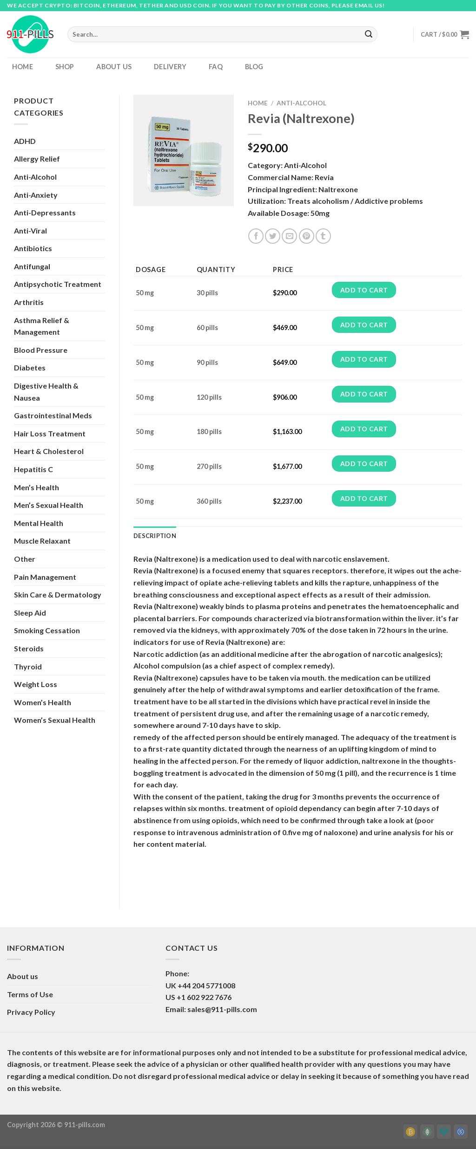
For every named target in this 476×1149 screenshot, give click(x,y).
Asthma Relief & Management (41, 326)
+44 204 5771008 (206, 985)
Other (24, 558)
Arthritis (29, 302)
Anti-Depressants (45, 212)
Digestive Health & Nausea (46, 391)
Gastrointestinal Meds (53, 415)
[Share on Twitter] (272, 236)
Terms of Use (30, 994)
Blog (254, 67)
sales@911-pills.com (222, 1009)
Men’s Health (36, 487)
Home (22, 67)
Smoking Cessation (47, 630)
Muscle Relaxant (42, 540)
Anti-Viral (30, 230)
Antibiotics (33, 248)
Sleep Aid (30, 612)
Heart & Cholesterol (49, 451)
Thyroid (28, 666)
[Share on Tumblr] (323, 236)
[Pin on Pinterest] (306, 236)
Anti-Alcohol (35, 176)
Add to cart (364, 290)
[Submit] (369, 34)
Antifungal (32, 266)
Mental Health (38, 523)
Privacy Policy (31, 1011)
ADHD (25, 140)
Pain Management (45, 576)
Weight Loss (35, 684)
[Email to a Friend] (289, 236)
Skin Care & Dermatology (57, 594)
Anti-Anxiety (36, 194)
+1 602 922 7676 (204, 997)
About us (114, 67)
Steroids (29, 648)
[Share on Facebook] (256, 236)
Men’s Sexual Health (48, 504)
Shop (64, 67)
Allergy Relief (37, 158)
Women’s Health (42, 702)
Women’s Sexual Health (54, 719)
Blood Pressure (40, 349)
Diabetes (30, 367)
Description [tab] (154, 535)
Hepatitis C (33, 469)
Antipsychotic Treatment (57, 283)
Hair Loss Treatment (50, 433)
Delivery (170, 67)
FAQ (216, 67)
